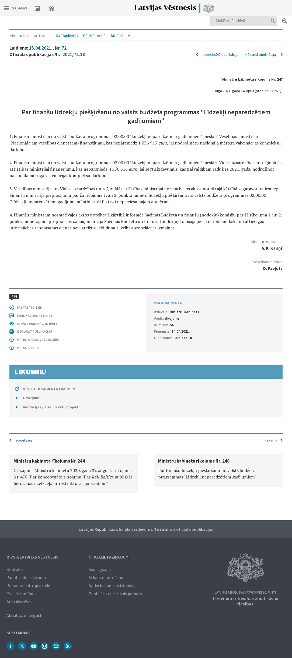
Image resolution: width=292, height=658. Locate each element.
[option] (73, 473)
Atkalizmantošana (106, 577)
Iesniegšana (100, 569)
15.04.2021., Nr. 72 (48, 48)
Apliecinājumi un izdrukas (112, 585)
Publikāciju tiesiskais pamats (115, 593)
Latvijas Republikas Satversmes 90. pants (245, 592)
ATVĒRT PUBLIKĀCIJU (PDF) (37, 324)
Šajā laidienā (66, 35)
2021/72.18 (73, 54)
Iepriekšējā (24, 440)
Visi (130, 35)
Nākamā (271, 440)
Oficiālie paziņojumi (109, 557)
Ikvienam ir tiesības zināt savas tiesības (245, 601)
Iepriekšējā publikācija (220, 54)
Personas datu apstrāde (28, 585)
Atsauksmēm (18, 601)
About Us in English (24, 615)
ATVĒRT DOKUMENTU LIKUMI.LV (49, 388)
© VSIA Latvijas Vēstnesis (32, 557)
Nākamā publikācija (260, 54)
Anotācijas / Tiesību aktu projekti (51, 407)
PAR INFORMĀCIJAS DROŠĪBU (38, 339)
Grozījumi (31, 397)
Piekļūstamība (19, 593)
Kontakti (14, 569)
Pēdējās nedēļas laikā (101, 35)
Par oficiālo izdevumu (26, 577)
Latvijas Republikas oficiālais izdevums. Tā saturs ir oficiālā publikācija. (146, 529)
